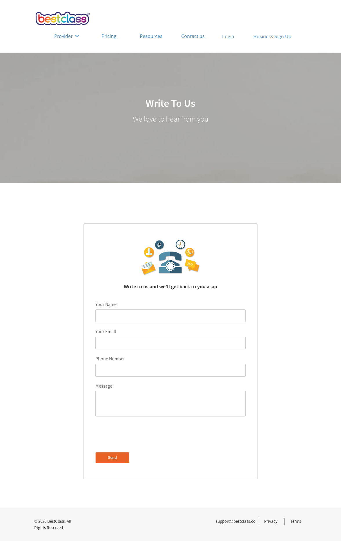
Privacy (270, 521)
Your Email (105, 332)
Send (112, 457)
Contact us (193, 36)
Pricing (108, 36)
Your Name (106, 304)
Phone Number (110, 359)
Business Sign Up (272, 36)
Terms (295, 521)
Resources (151, 36)
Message (103, 386)
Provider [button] (66, 36)
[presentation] (139, 434)
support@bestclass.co (235, 521)
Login (228, 36)
